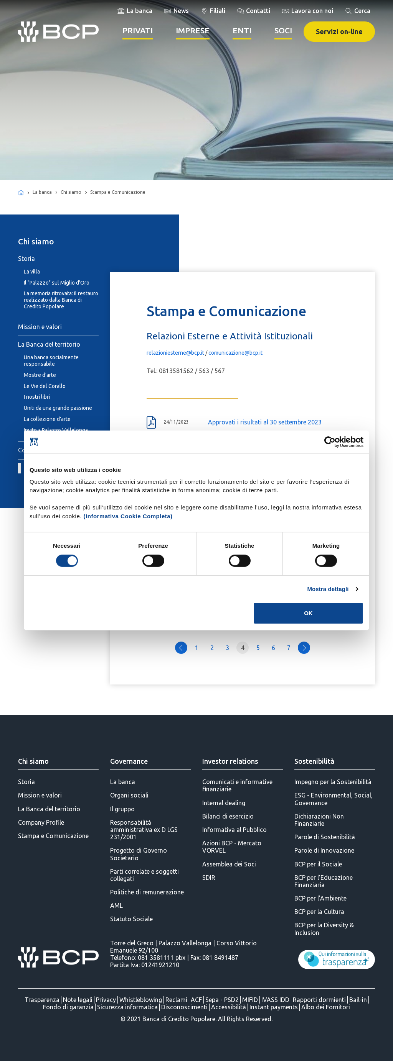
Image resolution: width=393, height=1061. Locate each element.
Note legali (77, 999)
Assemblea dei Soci (229, 864)
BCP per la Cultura (319, 911)
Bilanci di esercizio (228, 816)
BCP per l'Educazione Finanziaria (323, 881)
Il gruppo (122, 809)
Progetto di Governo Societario (138, 854)
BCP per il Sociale (318, 864)
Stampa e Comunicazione (53, 835)
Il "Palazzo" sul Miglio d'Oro (56, 283)
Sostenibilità (314, 761)
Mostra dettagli (327, 589)
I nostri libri (37, 397)
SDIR (208, 877)
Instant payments (273, 1007)
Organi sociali (129, 795)
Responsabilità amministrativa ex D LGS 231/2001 (144, 829)
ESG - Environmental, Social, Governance (333, 799)
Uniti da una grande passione (58, 408)
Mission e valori (40, 326)
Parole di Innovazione (324, 850)
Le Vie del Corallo (45, 386)
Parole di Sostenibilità (324, 836)
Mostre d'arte (40, 375)
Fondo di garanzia (68, 1007)
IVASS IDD (275, 999)
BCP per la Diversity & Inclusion (324, 929)
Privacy (106, 999)
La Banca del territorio (49, 344)
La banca (122, 781)
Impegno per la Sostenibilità (333, 781)
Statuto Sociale (131, 918)
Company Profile (41, 822)
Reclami (176, 999)
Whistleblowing (140, 999)
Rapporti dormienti (319, 999)
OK (308, 613)
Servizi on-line (339, 31)
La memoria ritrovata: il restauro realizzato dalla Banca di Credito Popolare (61, 299)
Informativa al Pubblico (234, 829)
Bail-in (358, 999)
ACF (196, 999)
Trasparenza (42, 999)
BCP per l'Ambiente (320, 898)
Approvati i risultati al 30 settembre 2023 (265, 422)
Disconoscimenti (184, 1007)
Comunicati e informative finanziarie (237, 785)
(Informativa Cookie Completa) (128, 515)
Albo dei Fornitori (325, 1007)
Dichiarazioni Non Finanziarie (319, 820)
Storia (26, 258)
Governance (129, 761)
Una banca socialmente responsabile (51, 360)
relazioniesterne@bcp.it (175, 353)
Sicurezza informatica (127, 1007)
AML (116, 905)
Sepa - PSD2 (222, 999)
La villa (32, 272)
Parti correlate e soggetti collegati (144, 875)
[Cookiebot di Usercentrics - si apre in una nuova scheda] (329, 442)
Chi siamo (33, 761)
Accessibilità (228, 1007)
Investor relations (230, 761)
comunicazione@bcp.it (235, 353)
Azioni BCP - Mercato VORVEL (231, 847)
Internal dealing (223, 802)
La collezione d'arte (47, 419)
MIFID (250, 999)
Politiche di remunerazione (147, 892)
